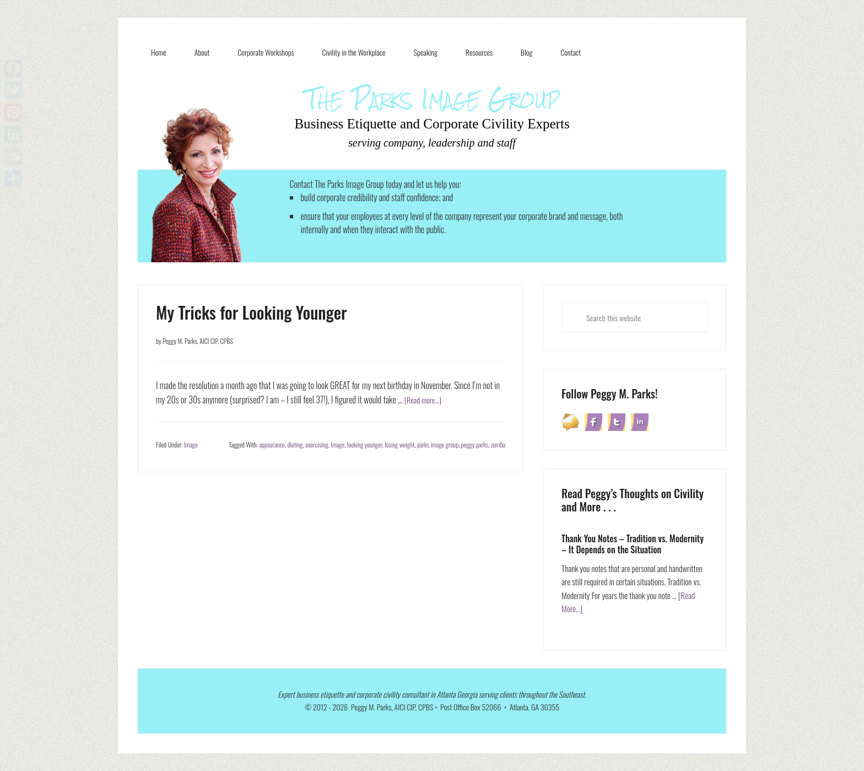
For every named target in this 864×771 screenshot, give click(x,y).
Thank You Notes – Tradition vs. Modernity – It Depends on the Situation (632, 544)
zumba (498, 444)
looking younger (364, 444)
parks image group (437, 444)
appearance (272, 444)
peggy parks (474, 444)
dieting (295, 444)
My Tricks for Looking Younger (251, 312)
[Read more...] (425, 399)
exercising (316, 444)
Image (191, 444)
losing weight (399, 444)
